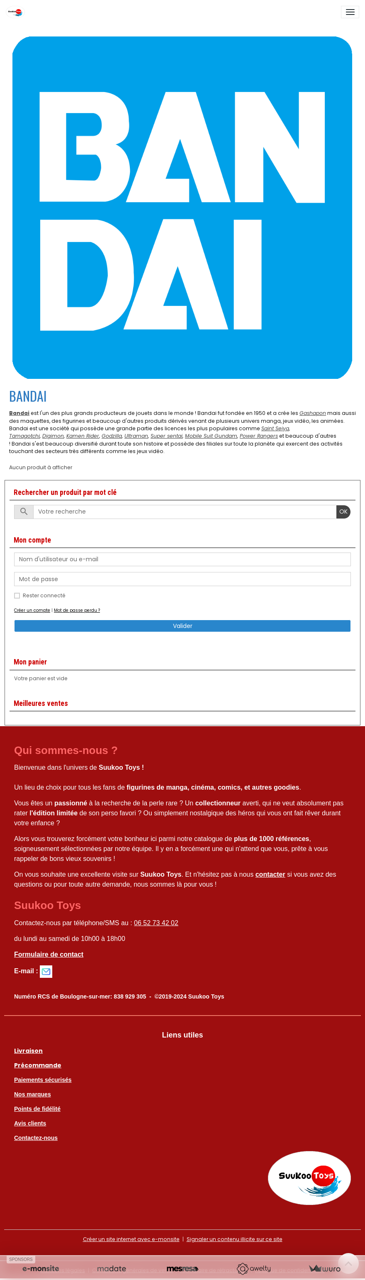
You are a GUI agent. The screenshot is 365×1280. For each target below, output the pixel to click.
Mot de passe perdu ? (77, 610)
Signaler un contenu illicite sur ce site (234, 1239)
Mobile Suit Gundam (211, 435)
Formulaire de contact (48, 954)
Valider (182, 626)
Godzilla (112, 435)
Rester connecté (44, 595)
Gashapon (312, 413)
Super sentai (166, 435)
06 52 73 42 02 (156, 922)
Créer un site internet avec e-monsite (131, 1239)
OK (343, 511)
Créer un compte (32, 610)
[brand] (17, 12)
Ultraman (136, 435)
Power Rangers (259, 435)
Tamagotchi (24, 435)
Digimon (53, 435)
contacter (270, 874)
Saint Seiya (275, 428)
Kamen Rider (82, 435)
